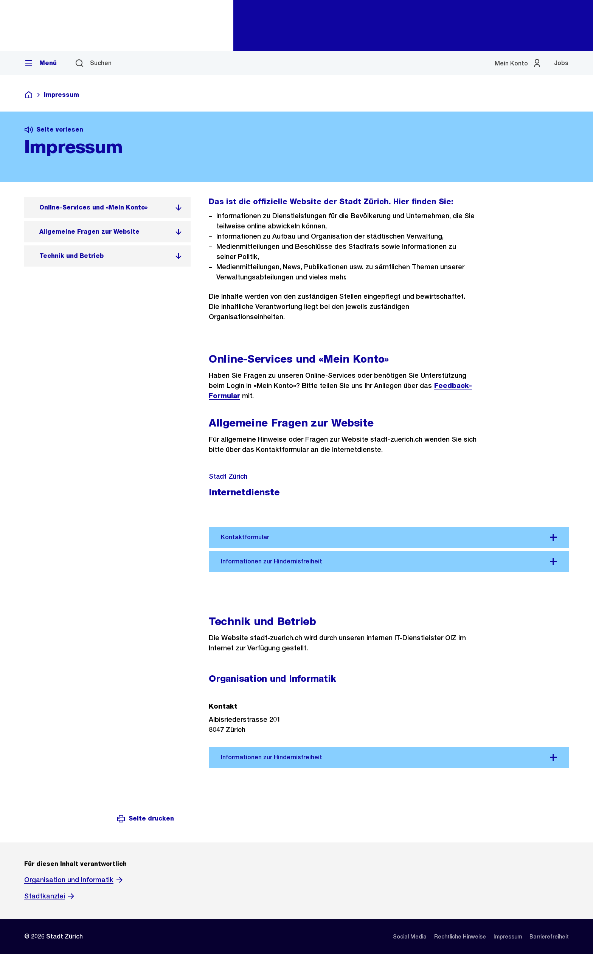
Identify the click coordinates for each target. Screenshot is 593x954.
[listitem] (107, 207)
